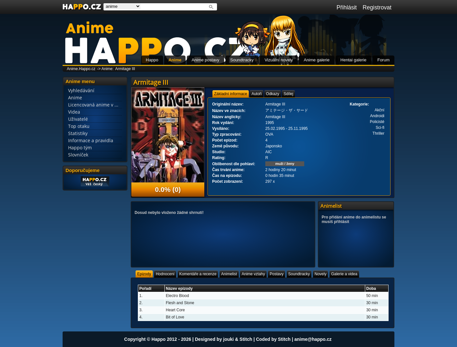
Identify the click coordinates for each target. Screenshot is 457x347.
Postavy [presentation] (276, 274)
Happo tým (80, 147)
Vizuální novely (279, 59)
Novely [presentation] (321, 274)
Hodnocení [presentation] (165, 274)
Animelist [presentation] (229, 274)
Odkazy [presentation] (272, 94)
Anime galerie (317, 59)
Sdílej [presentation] (288, 94)
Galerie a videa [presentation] (344, 274)
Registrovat (377, 7)
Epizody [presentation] (144, 274)
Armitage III (125, 69)
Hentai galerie (354, 59)
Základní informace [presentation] (230, 94)
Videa (74, 112)
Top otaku (79, 126)
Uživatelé (78, 119)
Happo (152, 59)
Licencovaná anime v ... (93, 105)
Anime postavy (205, 59)
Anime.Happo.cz (81, 69)
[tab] (230, 93)
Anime (174, 59)
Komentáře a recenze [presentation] (198, 274)
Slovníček (78, 155)
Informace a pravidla (90, 140)
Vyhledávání (81, 90)
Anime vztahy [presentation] (253, 274)
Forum (383, 59)
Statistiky (78, 133)
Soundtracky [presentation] (299, 274)
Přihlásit (346, 7)
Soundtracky (242, 59)
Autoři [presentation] (256, 94)
